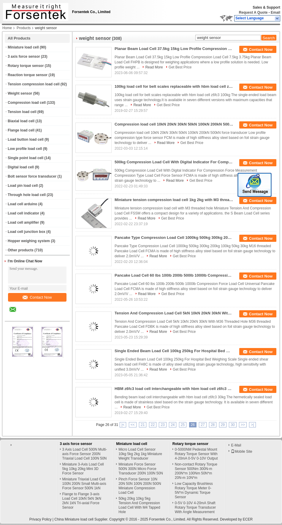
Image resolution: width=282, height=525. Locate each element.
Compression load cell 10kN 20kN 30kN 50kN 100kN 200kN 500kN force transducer (174, 124)
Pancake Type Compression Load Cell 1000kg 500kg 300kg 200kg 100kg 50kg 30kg (174, 237)
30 (233, 425)
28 (213, 425)
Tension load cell (22, 112)
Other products (21, 250)
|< (122, 425)
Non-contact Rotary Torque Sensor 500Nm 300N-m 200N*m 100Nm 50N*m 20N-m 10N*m (196, 471)
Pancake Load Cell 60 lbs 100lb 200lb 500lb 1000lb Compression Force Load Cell (174, 275)
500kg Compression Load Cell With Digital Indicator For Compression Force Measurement (174, 162)
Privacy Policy (40, 519)
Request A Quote (253, 12)
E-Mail (236, 445)
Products (24, 28)
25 (183, 425)
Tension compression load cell (34, 84)
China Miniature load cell (73, 519)
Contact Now (37, 297)
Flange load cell (21, 130)
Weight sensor (20, 93)
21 (143, 425)
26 (193, 425)
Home (7, 28)
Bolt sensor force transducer (32, 176)
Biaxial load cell (21, 121)
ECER (248, 519)
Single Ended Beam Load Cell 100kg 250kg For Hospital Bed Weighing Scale (174, 351)
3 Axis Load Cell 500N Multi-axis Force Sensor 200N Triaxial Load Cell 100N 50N (84, 453)
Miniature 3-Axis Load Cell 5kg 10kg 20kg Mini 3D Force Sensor (83, 468)
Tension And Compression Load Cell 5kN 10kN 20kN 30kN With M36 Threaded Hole (174, 313)
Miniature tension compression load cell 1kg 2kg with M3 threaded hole (174, 200)
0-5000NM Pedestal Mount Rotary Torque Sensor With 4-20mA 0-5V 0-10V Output (196, 453)
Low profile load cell (25, 149)
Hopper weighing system (29, 241)
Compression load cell (27, 103)
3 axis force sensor (24, 56)
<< (133, 425)
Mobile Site (241, 451)
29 (223, 425)
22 (153, 425)
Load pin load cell (23, 186)
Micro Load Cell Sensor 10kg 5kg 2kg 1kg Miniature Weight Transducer (140, 453)
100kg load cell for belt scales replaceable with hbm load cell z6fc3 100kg (174, 86)
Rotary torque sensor (26, 66)
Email (275, 12)
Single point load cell (25, 158)
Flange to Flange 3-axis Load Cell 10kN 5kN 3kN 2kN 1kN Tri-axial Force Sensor (81, 501)
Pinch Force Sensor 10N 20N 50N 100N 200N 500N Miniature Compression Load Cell (139, 486)
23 (162, 425)
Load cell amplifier (23, 222)
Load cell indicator (23, 213)
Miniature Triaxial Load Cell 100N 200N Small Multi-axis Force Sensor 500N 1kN (84, 483)
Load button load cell (26, 139)
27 (203, 425)
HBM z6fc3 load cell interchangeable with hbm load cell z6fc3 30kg (174, 388)
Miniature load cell (23, 47)
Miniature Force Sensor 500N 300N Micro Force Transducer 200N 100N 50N (140, 468)
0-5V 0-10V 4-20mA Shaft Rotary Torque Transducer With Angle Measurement (195, 507)
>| (252, 425)
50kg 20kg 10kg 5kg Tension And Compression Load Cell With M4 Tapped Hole (139, 505)
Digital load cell (21, 167)
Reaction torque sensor (27, 75)
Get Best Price (180, 67)
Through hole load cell (27, 195)
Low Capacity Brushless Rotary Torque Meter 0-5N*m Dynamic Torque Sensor (194, 490)
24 (173, 425)
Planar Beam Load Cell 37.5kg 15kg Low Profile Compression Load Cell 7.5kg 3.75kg (174, 48)
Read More (154, 67)
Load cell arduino (22, 204)
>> (243, 425)
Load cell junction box (26, 232)
